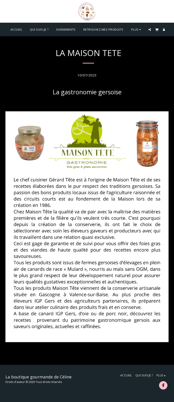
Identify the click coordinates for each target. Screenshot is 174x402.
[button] (149, 29)
